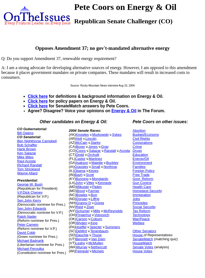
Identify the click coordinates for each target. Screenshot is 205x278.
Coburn (96, 219)
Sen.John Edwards (31, 208)
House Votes (142, 251)
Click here (38, 96)
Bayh (78, 175)
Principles (140, 203)
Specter (96, 227)
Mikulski (83, 187)
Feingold (82, 251)
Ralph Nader (27, 217)
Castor (80, 159)
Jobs (136, 199)
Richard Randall (29, 165)
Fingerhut (83, 215)
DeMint (81, 231)
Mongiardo (100, 179)
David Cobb (26, 233)
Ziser (90, 207)
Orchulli (93, 155)
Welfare (139, 223)
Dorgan (82, 199)
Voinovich (101, 215)
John (79, 183)
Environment (142, 163)
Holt (79, 139)
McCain (81, 143)
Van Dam (98, 239)
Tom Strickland (28, 169)
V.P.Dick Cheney (29, 192)
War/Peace (141, 219)
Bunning (82, 179)
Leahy (80, 243)
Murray (82, 247)
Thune (97, 235)
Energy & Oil (124, 110)
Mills (96, 211)
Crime (137, 147)
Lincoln (90, 139)
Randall (110, 151)
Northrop (110, 167)
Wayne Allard (27, 173)
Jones (93, 147)
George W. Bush (29, 184)
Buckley (112, 163)
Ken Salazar (26, 153)
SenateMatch (143, 239)
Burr (94, 195)
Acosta (124, 151)
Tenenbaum (99, 231)
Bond (81, 191)
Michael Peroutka (30, 249)
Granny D (83, 203)
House (138, 235)
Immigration (142, 195)
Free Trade (141, 175)
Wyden (81, 223)
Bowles (81, 195)
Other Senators (144, 231)
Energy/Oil (141, 159)
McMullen (95, 243)
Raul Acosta (26, 161)
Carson (81, 219)
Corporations (142, 143)
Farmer (93, 191)
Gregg (99, 203)
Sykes (116, 135)
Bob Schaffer (27, 145)
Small (96, 167)
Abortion (139, 131)
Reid (79, 207)
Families (139, 167)
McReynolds (113, 211)
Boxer (80, 147)
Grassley (81, 167)
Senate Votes (143, 247)
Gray (105, 147)
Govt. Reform (143, 179)
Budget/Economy (146, 135)
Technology (141, 215)
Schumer (83, 211)
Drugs (137, 151)
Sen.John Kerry (29, 200)
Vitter (90, 183)
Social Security (144, 207)
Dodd (80, 155)
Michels (98, 251)
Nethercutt (99, 247)
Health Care (142, 187)
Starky (96, 143)
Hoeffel (81, 227)
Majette (97, 163)
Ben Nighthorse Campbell (37, 141)
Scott (90, 175)
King (93, 223)
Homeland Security (147, 191)
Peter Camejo (27, 225)
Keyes (93, 171)
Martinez (95, 159)
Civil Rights (141, 139)
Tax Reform (141, 211)
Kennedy (104, 183)
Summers (112, 227)
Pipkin (97, 187)
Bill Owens (25, 133)
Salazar (95, 151)
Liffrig (95, 199)
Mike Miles (25, 157)
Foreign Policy (144, 171)
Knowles (82, 135)
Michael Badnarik (30, 241)
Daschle (82, 235)
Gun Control (142, 183)
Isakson (82, 163)
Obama (79, 171)
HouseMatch (142, 243)
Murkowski (100, 135)
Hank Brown (26, 149)
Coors (81, 151)
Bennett (82, 239)
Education (140, 155)
